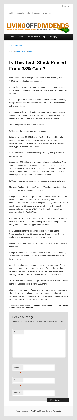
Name (17, 368)
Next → (21, 45)
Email (17, 380)
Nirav (30, 51)
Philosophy (53, 37)
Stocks (36, 305)
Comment (18, 332)
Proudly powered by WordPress (27, 411)
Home (12, 37)
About (20, 37)
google (49, 305)
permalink (29, 308)
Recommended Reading (36, 37)
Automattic (57, 411)
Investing (29, 305)
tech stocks (63, 305)
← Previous (13, 45)
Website (17, 392)
